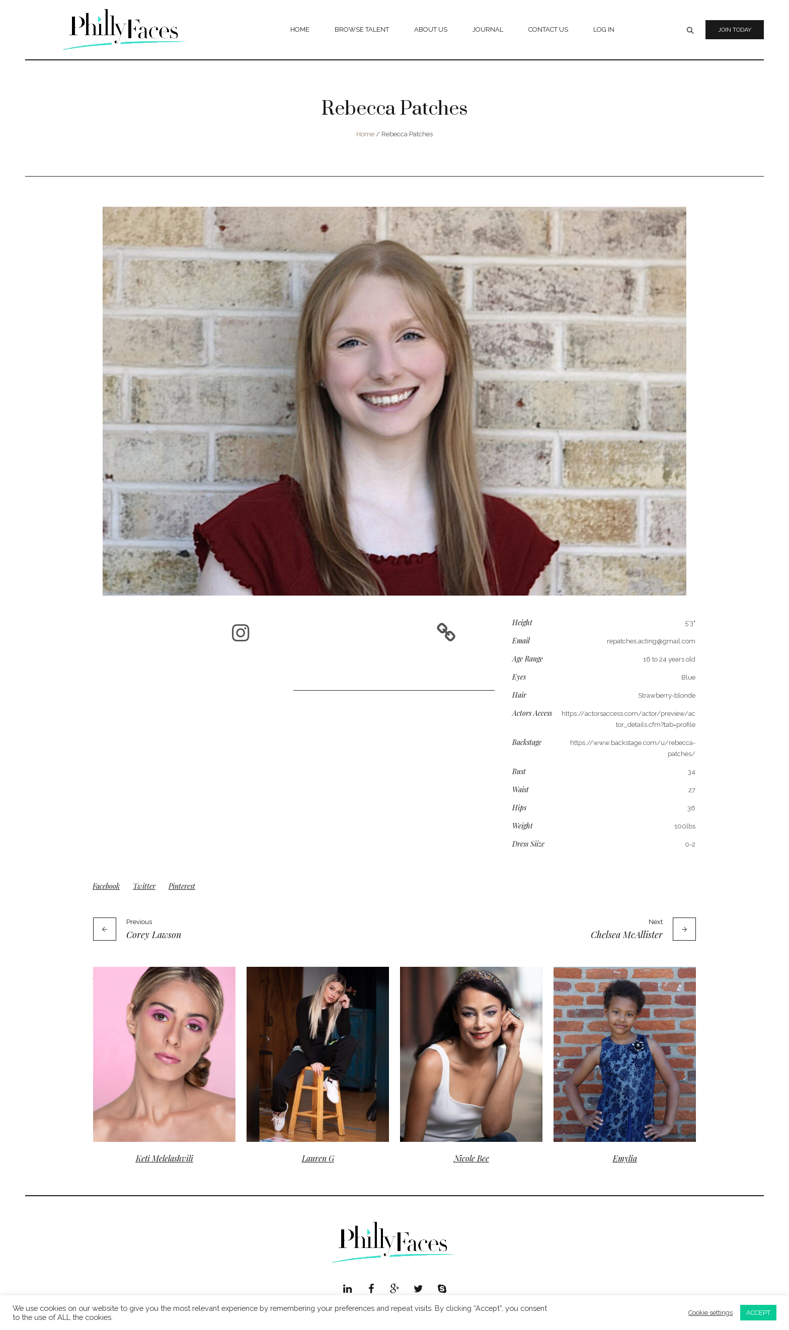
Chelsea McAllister (627, 935)
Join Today (734, 29)
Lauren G (318, 1158)
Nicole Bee (471, 1158)
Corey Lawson (153, 935)
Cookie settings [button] (710, 1312)
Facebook (106, 886)
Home (365, 134)
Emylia (625, 1158)
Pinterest (182, 886)
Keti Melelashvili (164, 1158)
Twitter (144, 886)
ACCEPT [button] (758, 1312)
